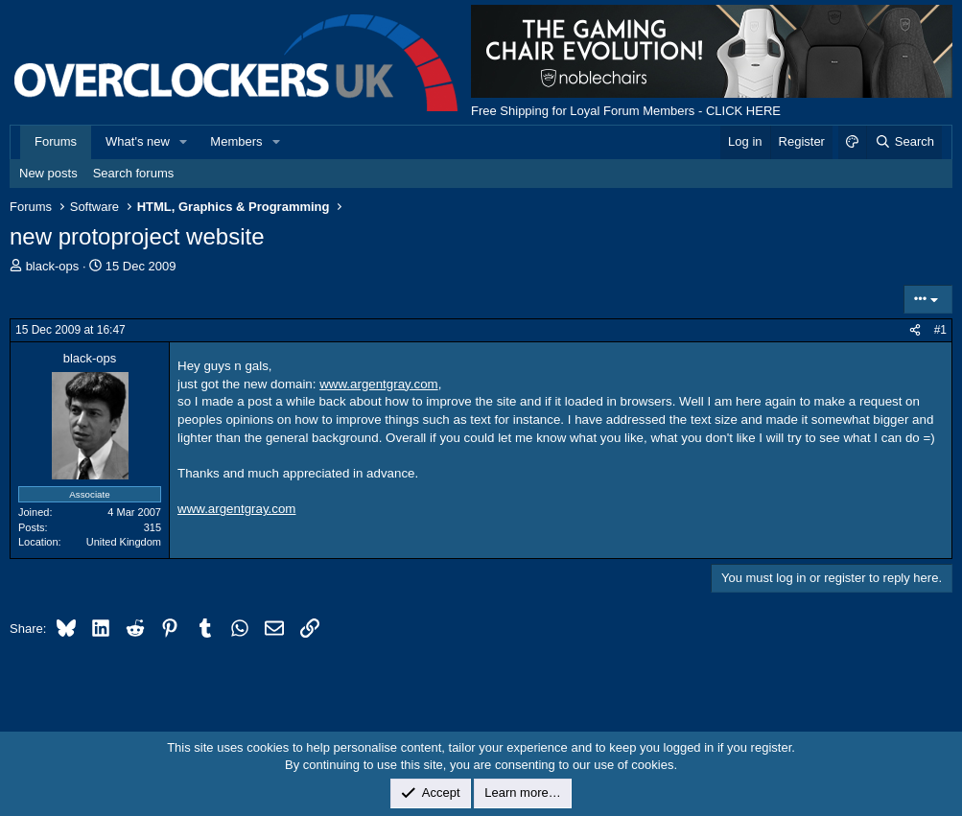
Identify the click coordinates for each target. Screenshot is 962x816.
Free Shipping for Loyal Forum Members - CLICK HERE (626, 111)
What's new (138, 141)
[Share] (915, 330)
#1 (940, 330)
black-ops (53, 266)
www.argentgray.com (378, 384)
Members (236, 141)
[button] (184, 142)
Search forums (134, 173)
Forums (56, 141)
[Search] (904, 142)
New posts (48, 173)
